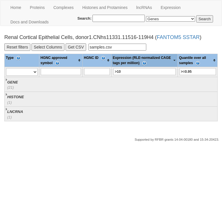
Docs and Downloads (29, 22)
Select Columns (48, 47)
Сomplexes (63, 7)
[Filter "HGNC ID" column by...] (97, 71)
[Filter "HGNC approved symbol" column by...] (61, 71)
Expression (171, 7)
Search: (111, 18)
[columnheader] (61, 60)
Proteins (37, 7)
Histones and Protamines (104, 7)
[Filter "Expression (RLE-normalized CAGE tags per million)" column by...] (144, 71)
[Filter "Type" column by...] (22, 72)
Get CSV (76, 47)
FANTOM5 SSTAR (178, 37)
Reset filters (17, 47)
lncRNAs (144, 7)
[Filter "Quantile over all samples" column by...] (198, 71)
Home (15, 7)
